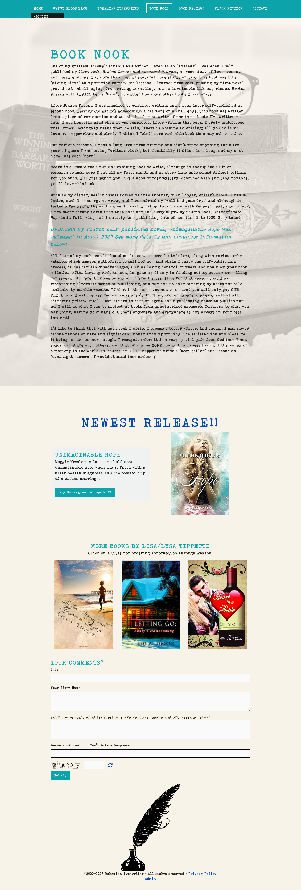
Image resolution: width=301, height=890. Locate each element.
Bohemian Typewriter (119, 8)
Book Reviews (192, 8)
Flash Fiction (229, 8)
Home (38, 8)
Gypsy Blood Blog (70, 8)
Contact (260, 8)
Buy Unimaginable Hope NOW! (85, 492)
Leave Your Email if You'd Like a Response (90, 745)
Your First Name (66, 687)
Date (55, 669)
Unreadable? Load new (110, 764)
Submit (60, 775)
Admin (150, 878)
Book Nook (159, 8)
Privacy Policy (202, 873)
